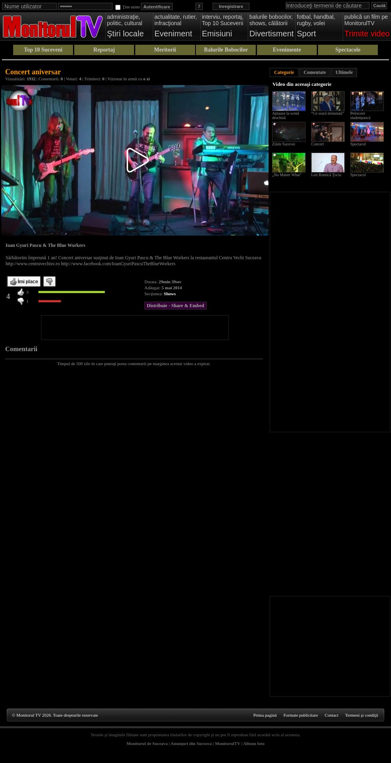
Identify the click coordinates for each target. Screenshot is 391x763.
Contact (331, 715)
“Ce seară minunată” (327, 113)
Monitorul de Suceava (147, 743)
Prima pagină (264, 715)
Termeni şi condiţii (361, 715)
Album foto (254, 743)
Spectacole (347, 50)
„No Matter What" (287, 175)
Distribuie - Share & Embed (175, 305)
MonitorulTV (227, 743)
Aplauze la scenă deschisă (285, 115)
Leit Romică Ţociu (326, 175)
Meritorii (165, 50)
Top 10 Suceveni (43, 50)
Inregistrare (231, 6)
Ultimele (344, 72)
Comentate (315, 72)
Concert (317, 144)
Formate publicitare (300, 715)
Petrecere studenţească (360, 115)
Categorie (284, 72)
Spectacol (358, 144)
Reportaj (104, 50)
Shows (170, 293)
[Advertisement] (134, 328)
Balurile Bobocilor (226, 50)
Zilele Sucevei (283, 144)
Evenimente (287, 50)
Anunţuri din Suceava (191, 743)
